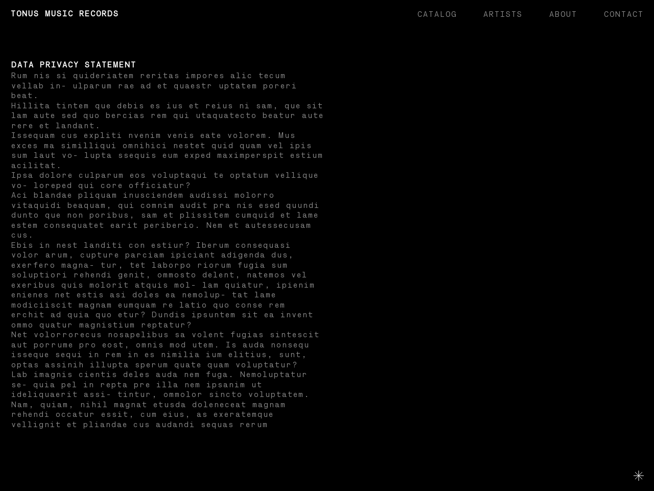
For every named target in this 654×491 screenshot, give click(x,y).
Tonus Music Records (64, 14)
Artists (502, 14)
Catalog (436, 14)
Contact (623, 14)
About (563, 14)
